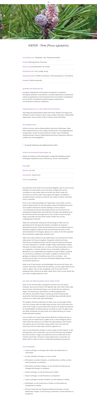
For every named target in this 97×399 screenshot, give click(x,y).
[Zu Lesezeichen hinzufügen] (48, 52)
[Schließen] (2, 2)
